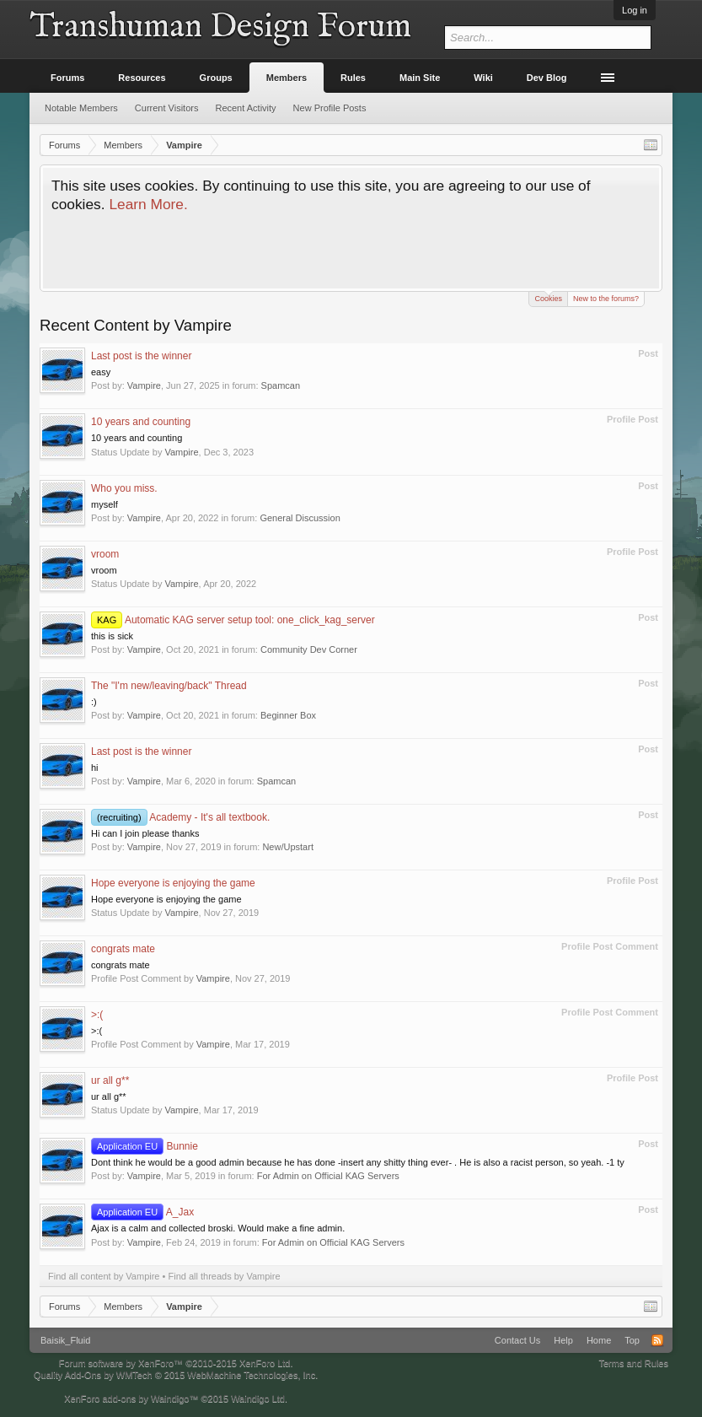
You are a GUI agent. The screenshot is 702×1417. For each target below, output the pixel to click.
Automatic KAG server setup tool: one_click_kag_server (233, 620)
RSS (657, 1340)
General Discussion (300, 518)
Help (563, 1340)
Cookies (548, 297)
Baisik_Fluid (65, 1340)
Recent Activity (245, 108)
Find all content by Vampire (103, 1276)
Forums (67, 78)
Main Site (419, 78)
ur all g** (110, 1080)
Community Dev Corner (308, 649)
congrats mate (123, 949)
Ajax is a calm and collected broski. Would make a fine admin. (218, 1228)
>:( (97, 1015)
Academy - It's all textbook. (180, 817)
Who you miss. (124, 488)
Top (632, 1340)
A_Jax (142, 1212)
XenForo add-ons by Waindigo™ (131, 1398)
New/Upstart (287, 847)
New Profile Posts (330, 108)
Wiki (483, 78)
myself (104, 504)
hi (95, 767)
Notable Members (81, 108)
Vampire (144, 385)
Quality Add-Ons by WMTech (176, 1375)
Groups (216, 78)
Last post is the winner (141, 356)
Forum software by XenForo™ (176, 1363)
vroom (105, 554)
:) (94, 702)
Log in (634, 10)
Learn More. (148, 204)
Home (599, 1340)
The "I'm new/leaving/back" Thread (169, 686)
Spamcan (280, 385)
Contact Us (517, 1340)
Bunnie (144, 1146)
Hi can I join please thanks (145, 833)
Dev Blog (547, 78)
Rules (353, 78)
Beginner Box (288, 715)
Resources (141, 78)
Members (286, 78)
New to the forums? (606, 298)
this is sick (112, 636)
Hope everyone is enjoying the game (173, 883)
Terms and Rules (633, 1363)
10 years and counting (140, 422)
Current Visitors (167, 108)
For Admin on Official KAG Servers (328, 1176)
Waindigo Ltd (258, 1398)
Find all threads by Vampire (224, 1276)
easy (100, 372)
